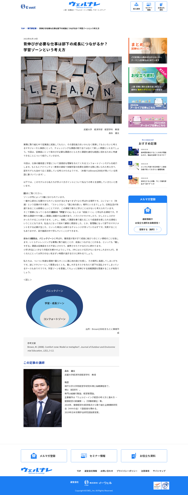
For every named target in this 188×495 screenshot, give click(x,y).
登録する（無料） (147, 229)
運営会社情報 (90, 470)
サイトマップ (159, 470)
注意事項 (145, 470)
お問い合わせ (107, 470)
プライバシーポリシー (127, 470)
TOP (79, 470)
